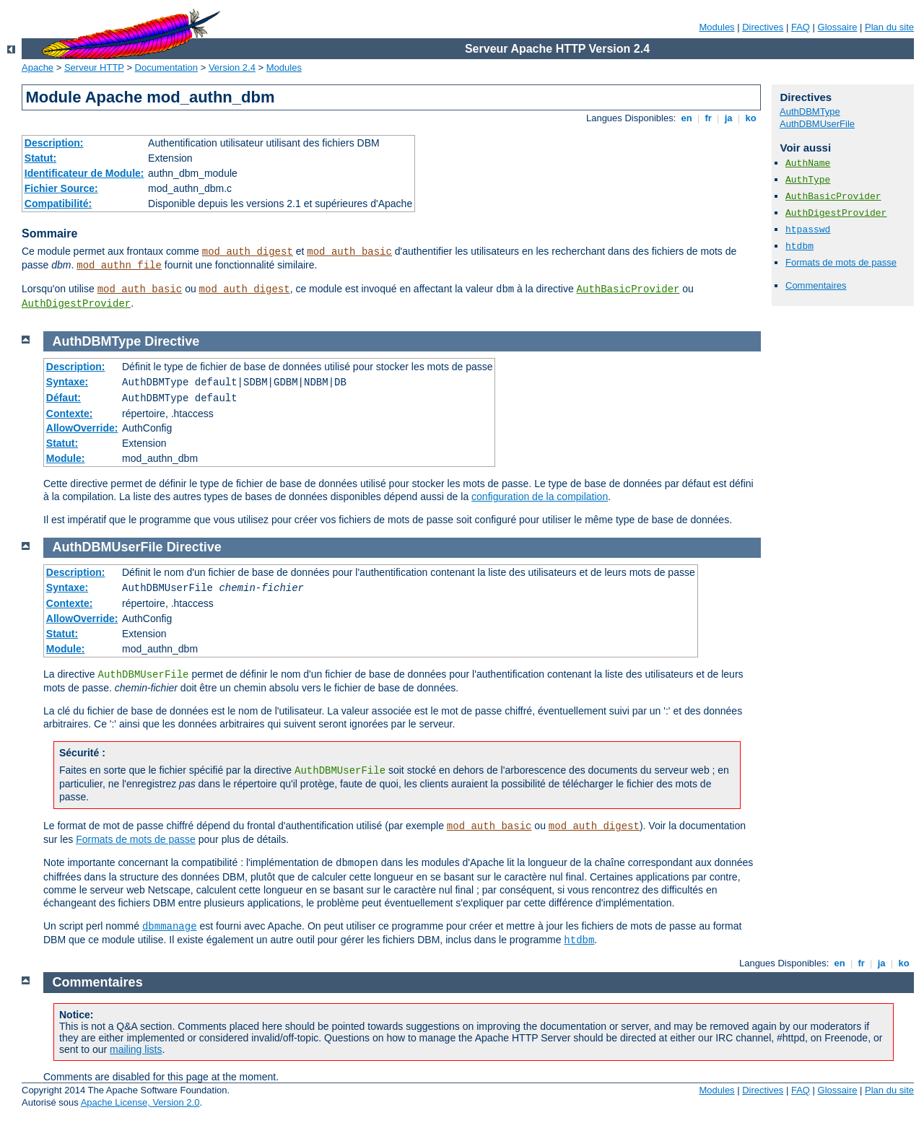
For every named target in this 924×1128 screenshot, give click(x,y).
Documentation (166, 67)
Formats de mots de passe (841, 262)
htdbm (799, 246)
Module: (65, 458)
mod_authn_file (119, 265)
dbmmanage (169, 926)
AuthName (807, 163)
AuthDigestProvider (76, 304)
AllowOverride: (82, 428)
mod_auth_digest (247, 252)
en (686, 118)
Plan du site (889, 27)
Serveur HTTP (94, 67)
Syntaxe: (67, 382)
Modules (716, 27)
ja (728, 118)
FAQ (800, 27)
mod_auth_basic (349, 252)
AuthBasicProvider (628, 289)
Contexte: (69, 413)
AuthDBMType (810, 111)
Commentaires (816, 285)
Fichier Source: (61, 188)
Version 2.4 (232, 67)
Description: (54, 143)
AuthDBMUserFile (817, 123)
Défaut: (63, 397)
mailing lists (136, 1049)
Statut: (40, 158)
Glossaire (838, 27)
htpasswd (807, 229)
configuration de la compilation (539, 496)
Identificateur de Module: (84, 173)
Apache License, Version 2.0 (140, 1102)
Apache (37, 67)
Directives (762, 27)
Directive (171, 341)
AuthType (807, 180)
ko (751, 118)
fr (708, 118)
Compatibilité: (58, 203)
